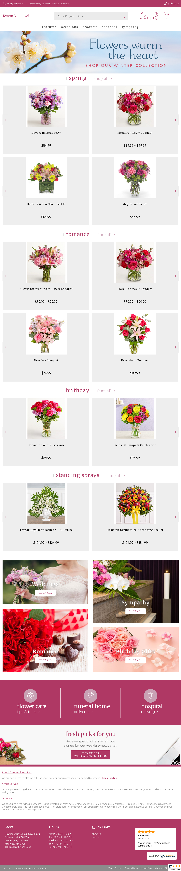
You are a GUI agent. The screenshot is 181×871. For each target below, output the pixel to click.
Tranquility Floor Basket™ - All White (46, 529)
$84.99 (46, 145)
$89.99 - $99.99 (135, 145)
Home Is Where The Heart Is (46, 204)
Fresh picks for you (90, 739)
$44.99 (135, 217)
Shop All (101, 78)
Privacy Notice (131, 868)
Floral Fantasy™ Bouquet (135, 132)
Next (176, 120)
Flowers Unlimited (16, 15)
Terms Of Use (114, 868)
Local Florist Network (152, 868)
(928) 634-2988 (15, 3)
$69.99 (46, 458)
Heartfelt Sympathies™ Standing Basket (135, 529)
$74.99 (46, 373)
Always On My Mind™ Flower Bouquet (46, 289)
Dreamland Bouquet (135, 360)
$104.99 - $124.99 (46, 542)
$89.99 (135, 373)
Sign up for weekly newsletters (90, 754)
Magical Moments (134, 204)
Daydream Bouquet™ (46, 132)
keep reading (109, 778)
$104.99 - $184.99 (135, 542)
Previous (5, 120)
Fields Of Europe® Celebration (135, 445)
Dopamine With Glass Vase (46, 445)
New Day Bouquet (46, 360)
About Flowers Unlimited (17, 772)
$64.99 (46, 217)
